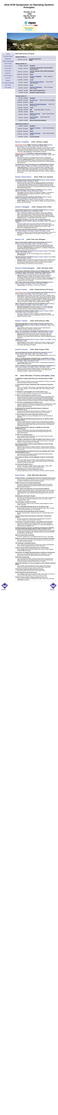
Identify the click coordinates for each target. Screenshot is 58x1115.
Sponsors (8, 80)
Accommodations (8, 75)
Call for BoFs (8, 70)
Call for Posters (8, 66)
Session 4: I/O (33, 100)
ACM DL (50, 145)
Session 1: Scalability (36, 76)
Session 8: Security (35, 133)
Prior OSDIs (8, 87)
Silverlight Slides (24, 332)
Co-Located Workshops (8, 82)
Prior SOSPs (8, 85)
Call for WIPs (8, 68)
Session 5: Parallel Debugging (38, 104)
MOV (41, 146)
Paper (17, 146)
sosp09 (30, 28)
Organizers (8, 73)
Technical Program (8, 56)
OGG (34, 146)
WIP (31, 109)
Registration (8, 58)
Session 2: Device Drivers (37, 81)
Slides (22, 146)
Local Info (8, 78)
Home (8, 54)
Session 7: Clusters (35, 128)
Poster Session (34, 117)
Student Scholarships (8, 61)
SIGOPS (3, 589)
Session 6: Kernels (35, 113)
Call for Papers (8, 63)
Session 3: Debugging (36, 87)
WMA (29, 146)
